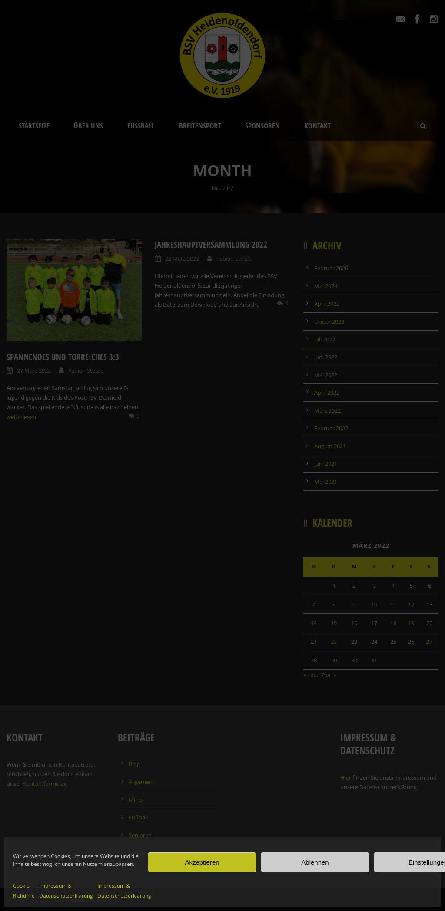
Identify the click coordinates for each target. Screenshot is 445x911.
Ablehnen (315, 862)
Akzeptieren (202, 862)
